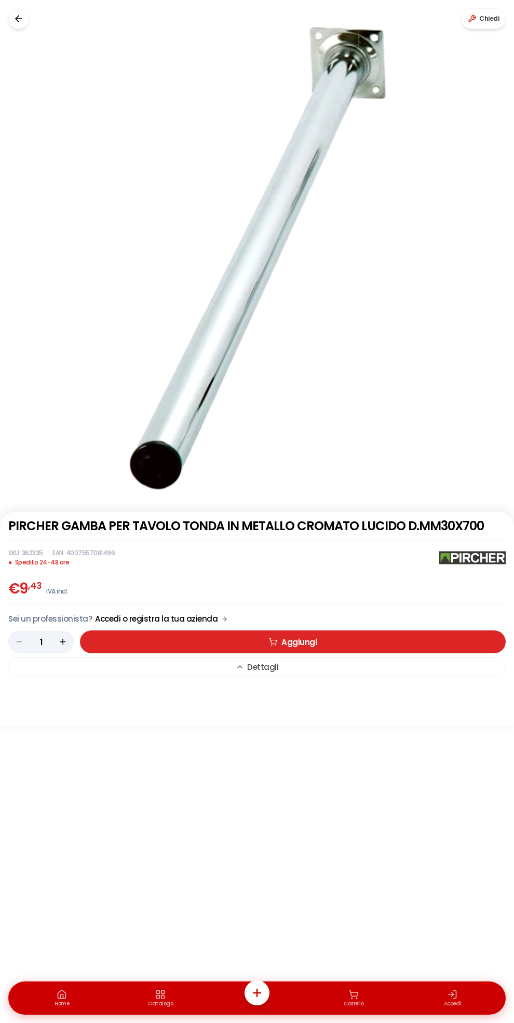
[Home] (61, 998)
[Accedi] (452, 998)
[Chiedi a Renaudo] (483, 18)
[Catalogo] (160, 998)
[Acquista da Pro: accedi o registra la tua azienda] (118, 618)
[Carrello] (353, 998)
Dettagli (257, 667)
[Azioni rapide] (257, 992)
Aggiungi (293, 642)
